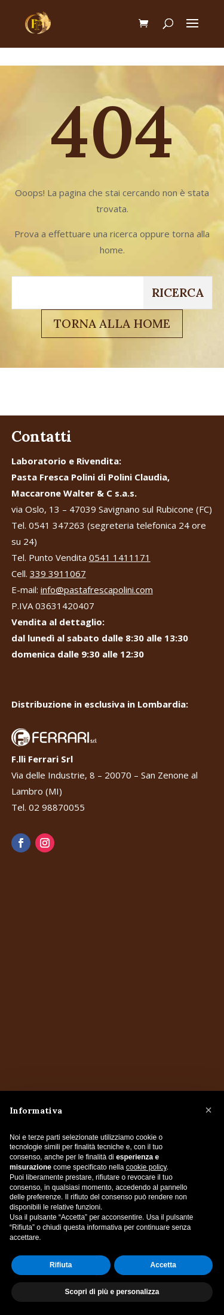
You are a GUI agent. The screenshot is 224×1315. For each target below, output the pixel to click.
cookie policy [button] (146, 1167)
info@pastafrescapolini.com (97, 590)
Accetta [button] (163, 1265)
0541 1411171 (120, 557)
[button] (208, 1109)
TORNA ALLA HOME (112, 323)
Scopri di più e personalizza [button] (112, 1292)
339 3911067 (58, 573)
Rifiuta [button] (61, 1265)
